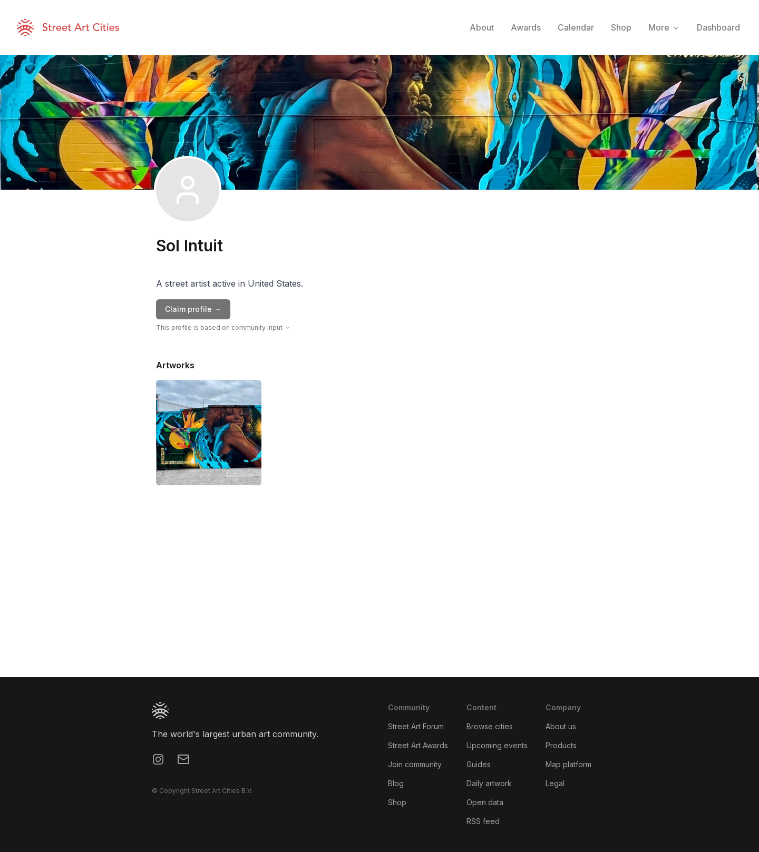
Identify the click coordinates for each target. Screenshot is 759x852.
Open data (484, 802)
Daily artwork (489, 783)
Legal (555, 783)
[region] (379, 598)
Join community (415, 764)
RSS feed (483, 821)
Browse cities (489, 726)
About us (561, 726)
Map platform (568, 764)
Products (561, 745)
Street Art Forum (416, 726)
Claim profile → (193, 309)
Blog (396, 783)
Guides (478, 764)
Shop (397, 802)
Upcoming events (497, 745)
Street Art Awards (418, 745)
